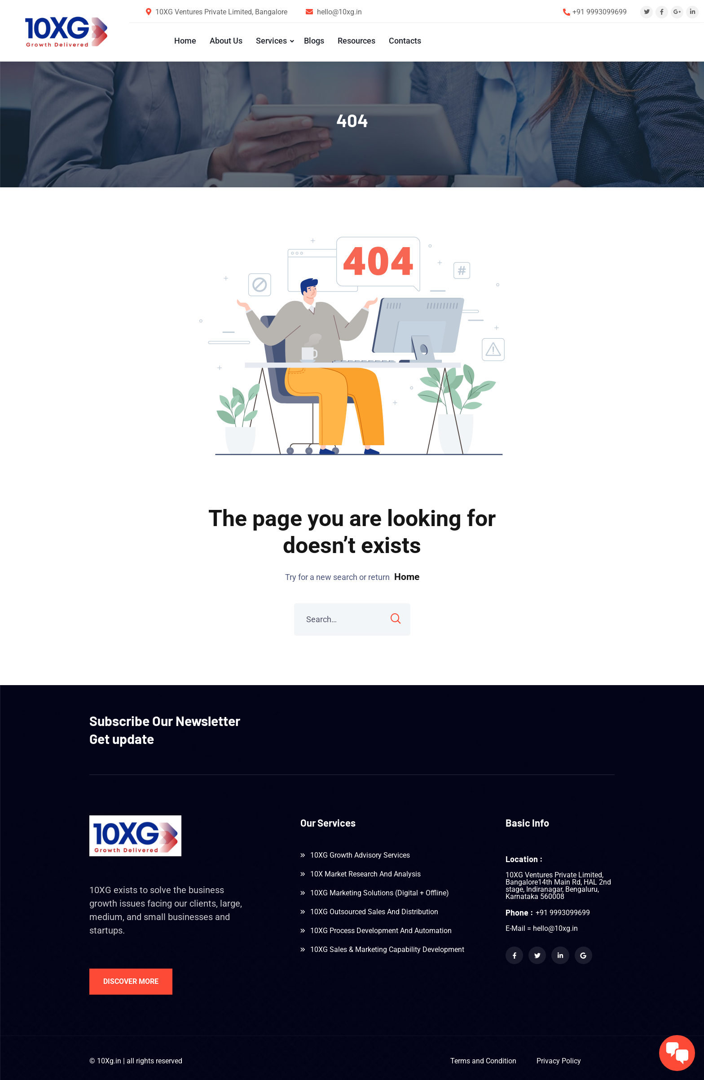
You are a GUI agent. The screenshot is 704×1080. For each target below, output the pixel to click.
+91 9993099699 (599, 12)
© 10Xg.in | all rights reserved (135, 1058)
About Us (225, 40)
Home (185, 40)
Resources (356, 40)
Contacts (404, 40)
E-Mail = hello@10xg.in (542, 925)
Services (270, 40)
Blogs (314, 40)
